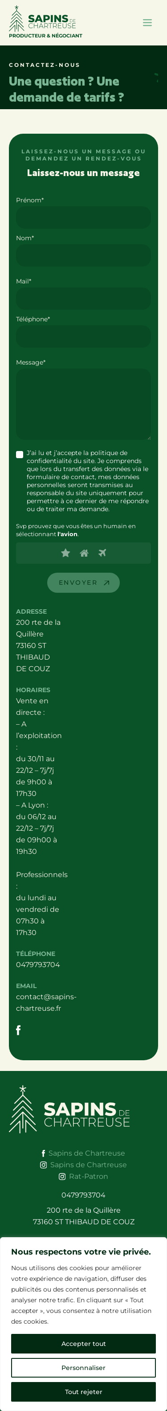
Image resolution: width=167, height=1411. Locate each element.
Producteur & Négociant (45, 22)
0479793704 (38, 964)
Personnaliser (83, 1368)
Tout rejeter (83, 1392)
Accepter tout (83, 1344)
